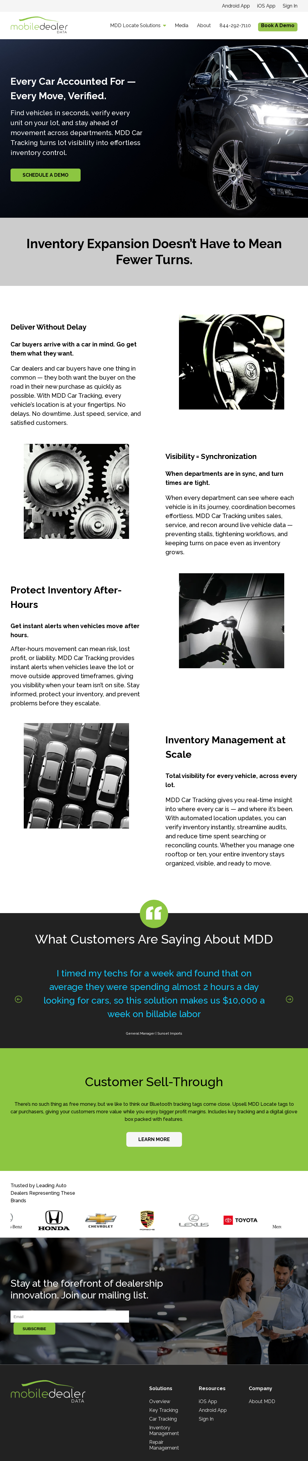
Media (181, 25)
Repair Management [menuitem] (164, 1445)
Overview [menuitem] (159, 1401)
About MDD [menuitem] (262, 1401)
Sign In (290, 6)
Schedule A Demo (46, 175)
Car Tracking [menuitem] (163, 1419)
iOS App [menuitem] (208, 1401)
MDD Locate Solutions (135, 25)
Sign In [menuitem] (206, 1419)
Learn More (154, 1139)
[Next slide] (289, 999)
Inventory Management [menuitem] (164, 1430)
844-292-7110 (235, 25)
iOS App (266, 6)
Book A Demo (277, 25)
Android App (236, 6)
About (204, 25)
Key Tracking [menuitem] (163, 1410)
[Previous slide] (18, 999)
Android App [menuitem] (213, 1410)
